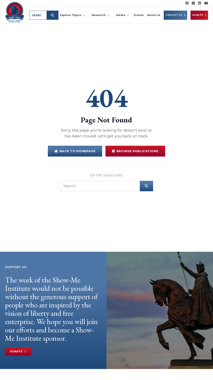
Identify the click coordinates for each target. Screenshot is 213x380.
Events (139, 15)
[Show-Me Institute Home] (14, 12)
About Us (153, 15)
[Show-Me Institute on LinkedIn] (199, 3)
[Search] (100, 186)
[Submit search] (52, 15)
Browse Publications (135, 151)
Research (100, 15)
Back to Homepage (74, 151)
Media (122, 15)
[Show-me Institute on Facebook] (187, 3)
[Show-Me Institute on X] (193, 3)
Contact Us (175, 15)
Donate (199, 15)
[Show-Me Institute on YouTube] (206, 3)
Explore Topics (72, 15)
